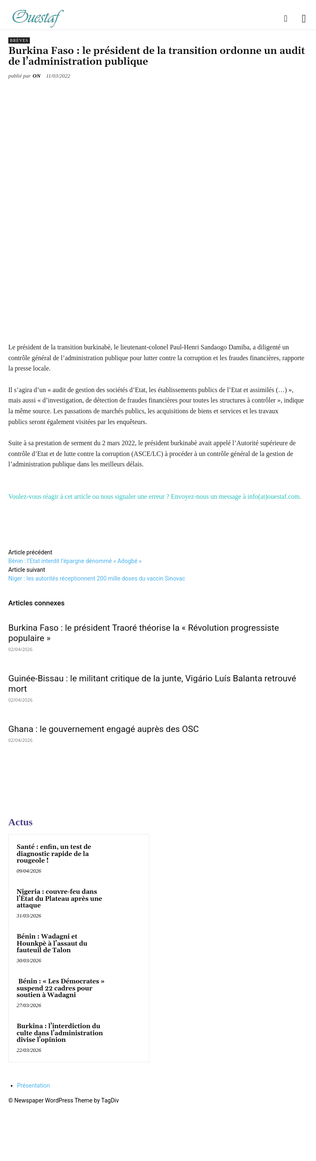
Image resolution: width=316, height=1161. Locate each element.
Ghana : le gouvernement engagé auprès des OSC (103, 729)
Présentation (33, 1085)
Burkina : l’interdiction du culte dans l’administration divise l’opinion (60, 1033)
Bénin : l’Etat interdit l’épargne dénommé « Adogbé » (74, 561)
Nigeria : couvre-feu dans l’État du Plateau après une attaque (59, 899)
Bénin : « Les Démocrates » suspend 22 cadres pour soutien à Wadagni (61, 988)
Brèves (19, 40)
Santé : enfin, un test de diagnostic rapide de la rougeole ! (54, 854)
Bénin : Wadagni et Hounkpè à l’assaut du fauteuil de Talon (52, 943)
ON (37, 76)
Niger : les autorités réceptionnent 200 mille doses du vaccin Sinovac (96, 578)
